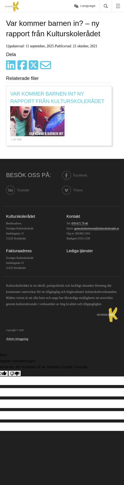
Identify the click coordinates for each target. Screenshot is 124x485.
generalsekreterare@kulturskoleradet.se (96, 228)
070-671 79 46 (80, 223)
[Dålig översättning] (14, 373)
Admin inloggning (17, 338)
